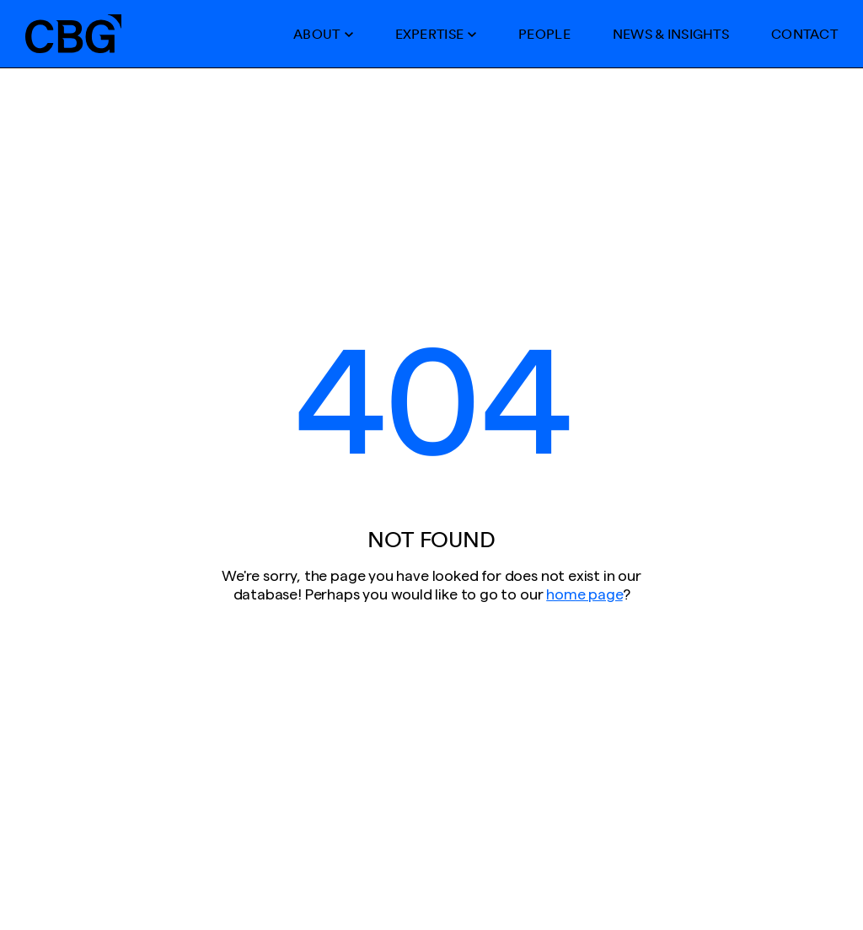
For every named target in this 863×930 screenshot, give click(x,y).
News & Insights (671, 33)
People (544, 33)
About (316, 33)
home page (584, 594)
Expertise (429, 33)
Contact (804, 33)
